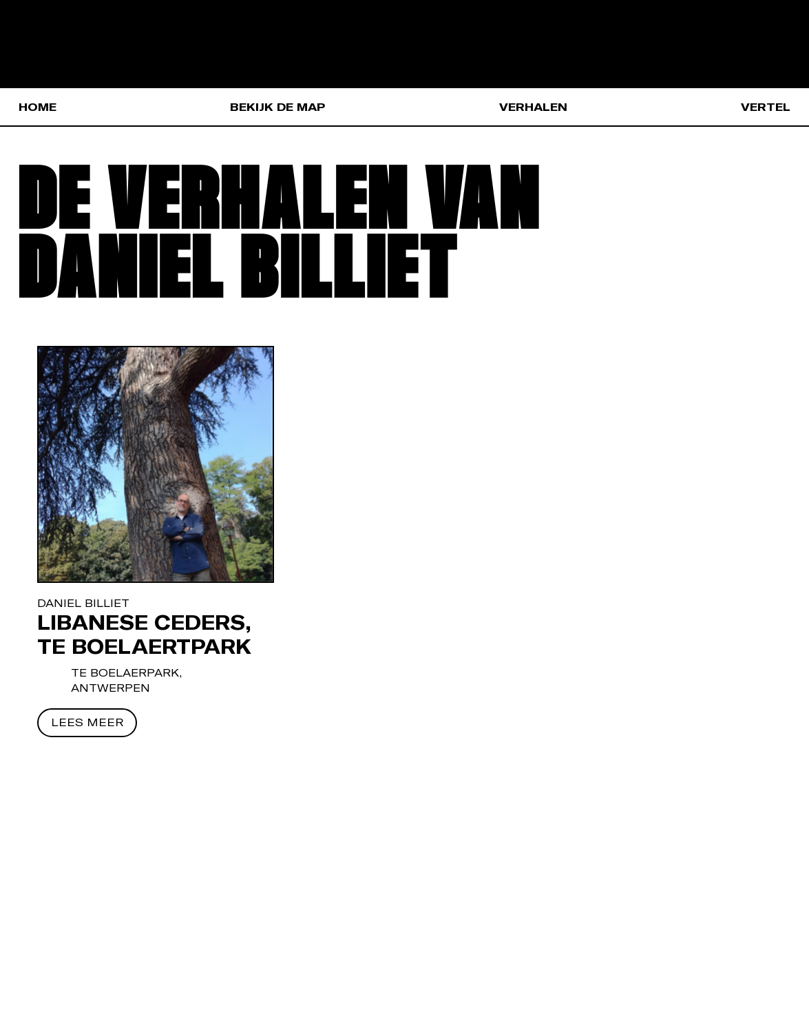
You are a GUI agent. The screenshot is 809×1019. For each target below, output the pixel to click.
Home (37, 107)
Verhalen (533, 107)
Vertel (765, 107)
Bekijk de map (277, 107)
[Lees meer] (87, 722)
